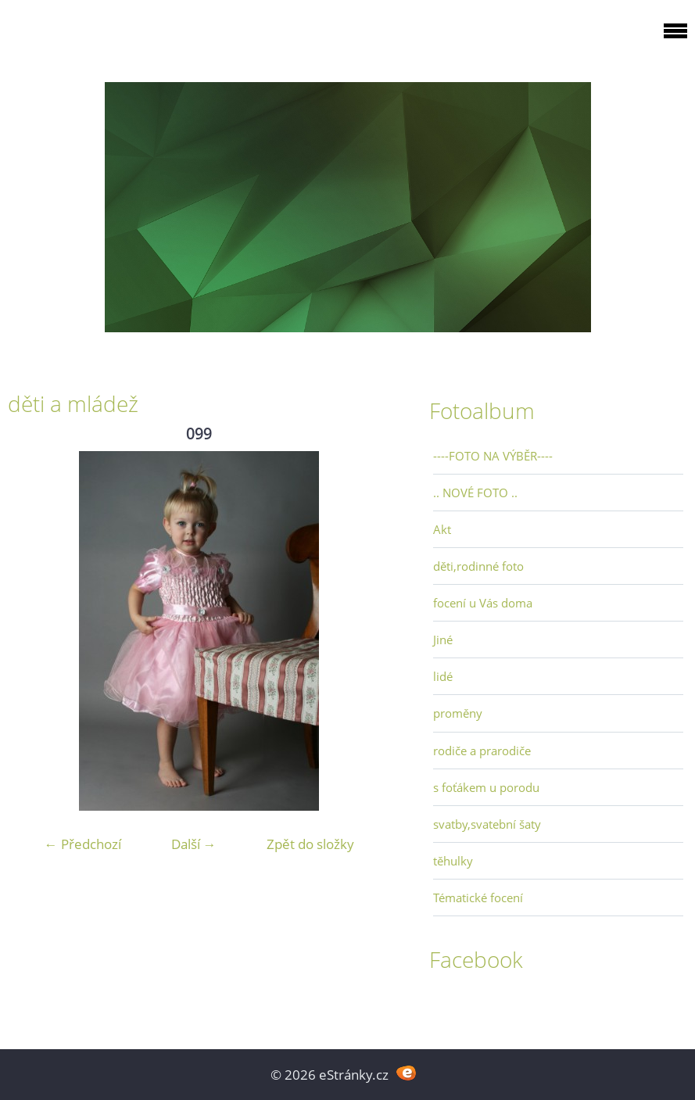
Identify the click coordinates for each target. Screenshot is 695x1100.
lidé (443, 676)
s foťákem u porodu (486, 787)
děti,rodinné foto (478, 566)
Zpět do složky (310, 844)
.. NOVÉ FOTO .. (475, 492)
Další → (194, 844)
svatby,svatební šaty (487, 824)
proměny (457, 713)
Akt (442, 529)
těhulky (453, 861)
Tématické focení (478, 897)
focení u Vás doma (482, 603)
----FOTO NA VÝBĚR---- (493, 456)
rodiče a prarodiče (482, 750)
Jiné (443, 639)
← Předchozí (83, 844)
